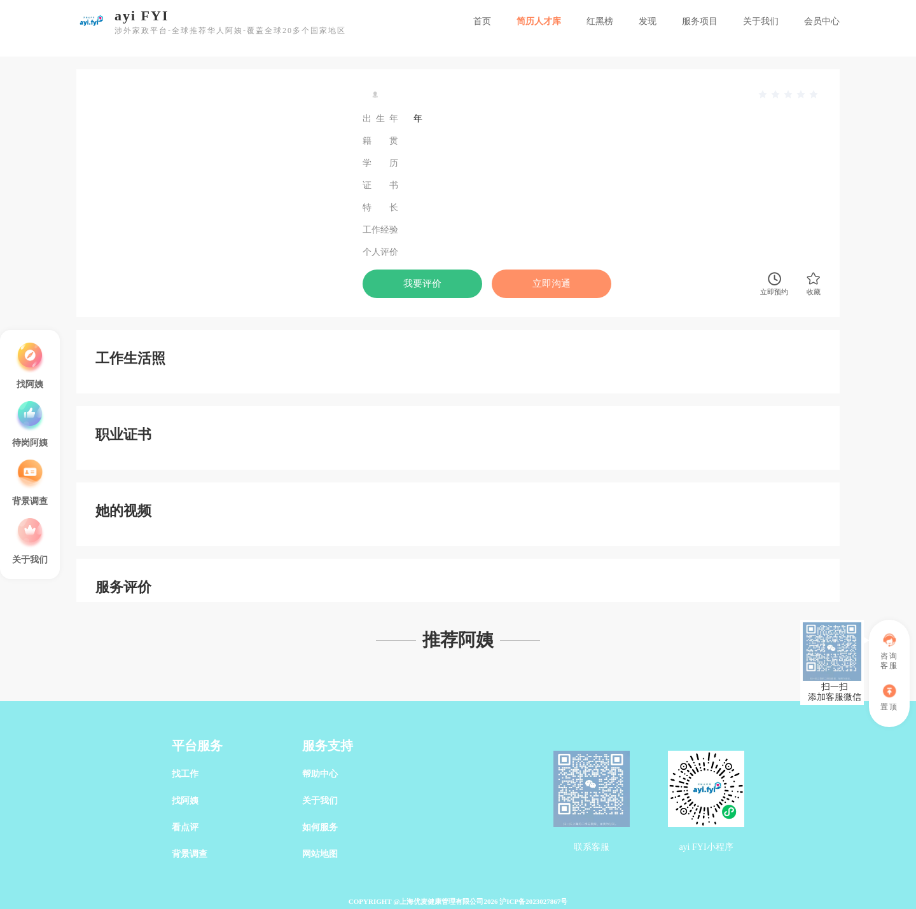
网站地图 (320, 854)
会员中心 (822, 21)
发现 (647, 21)
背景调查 (189, 854)
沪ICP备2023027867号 (533, 901)
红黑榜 (599, 21)
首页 (482, 21)
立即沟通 (551, 283)
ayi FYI (141, 16)
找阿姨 (185, 800)
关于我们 (761, 21)
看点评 (185, 827)
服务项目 (700, 21)
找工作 (185, 774)
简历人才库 (539, 21)
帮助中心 (320, 774)
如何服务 (320, 827)
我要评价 (422, 283)
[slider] (789, 94)
